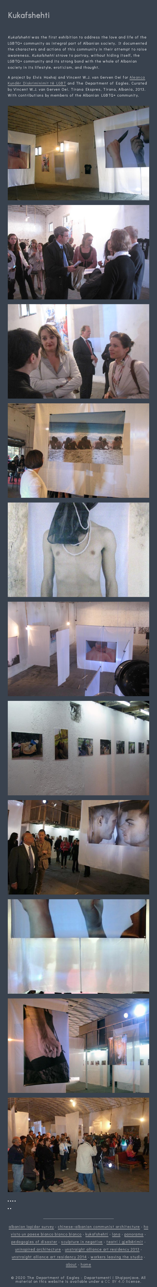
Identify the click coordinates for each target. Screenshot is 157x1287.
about (71, 1264)
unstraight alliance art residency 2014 (49, 1256)
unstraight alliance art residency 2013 (102, 1249)
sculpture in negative (82, 1241)
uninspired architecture (38, 1249)
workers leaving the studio (117, 1256)
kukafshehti (96, 1234)
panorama (134, 1234)
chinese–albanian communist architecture (99, 1226)
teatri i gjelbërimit (124, 1241)
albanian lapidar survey (31, 1226)
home (86, 1264)
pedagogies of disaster (34, 1241)
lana (116, 1234)
